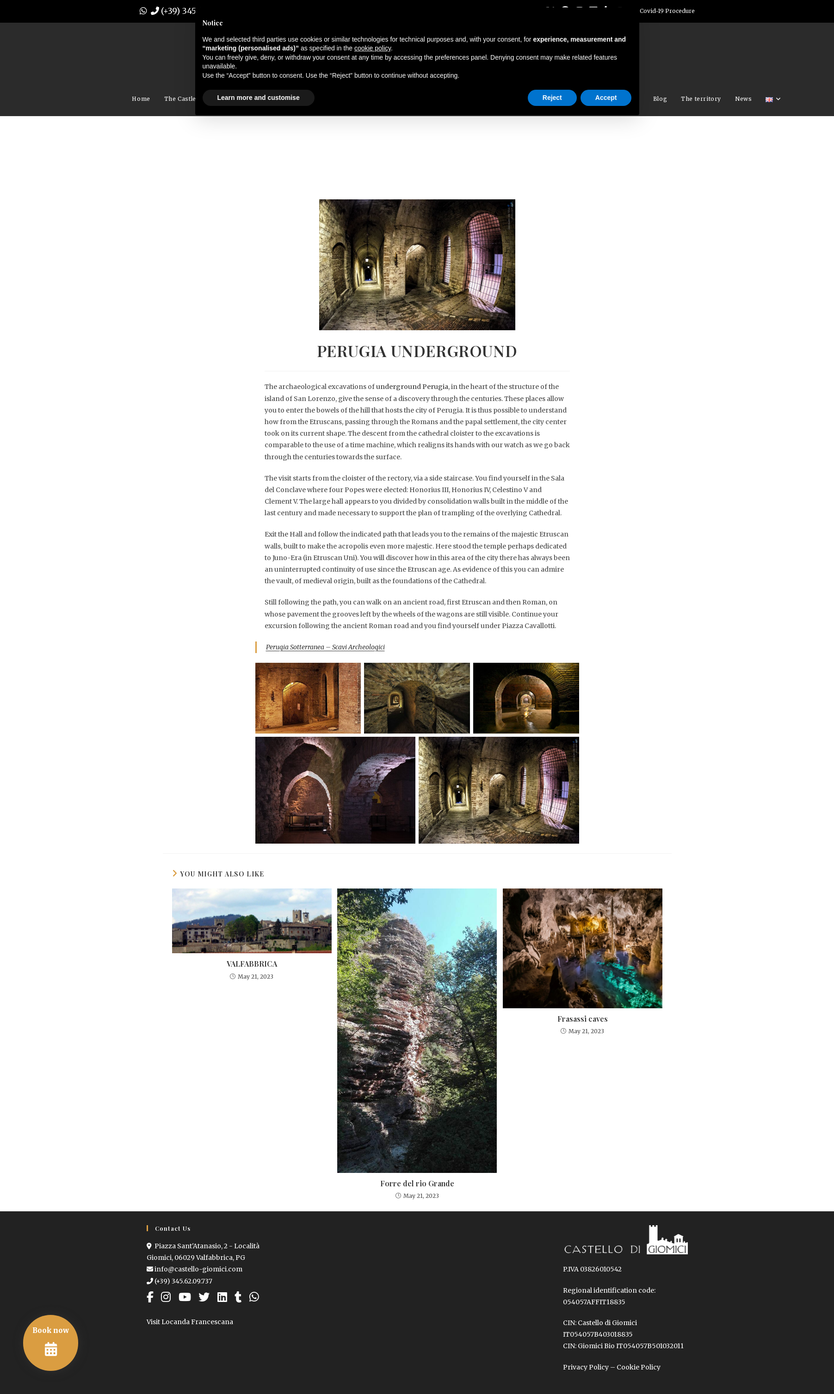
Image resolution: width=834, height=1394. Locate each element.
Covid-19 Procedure (667, 10)
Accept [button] (606, 97)
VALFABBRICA (252, 963)
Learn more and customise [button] (258, 97)
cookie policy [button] (372, 48)
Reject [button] (552, 97)
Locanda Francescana (197, 1322)
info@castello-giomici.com (194, 1269)
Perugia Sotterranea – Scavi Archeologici (325, 647)
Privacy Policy (586, 1367)
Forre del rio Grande (417, 1183)
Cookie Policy (639, 1367)
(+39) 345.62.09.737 (179, 1281)
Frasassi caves (582, 1019)
